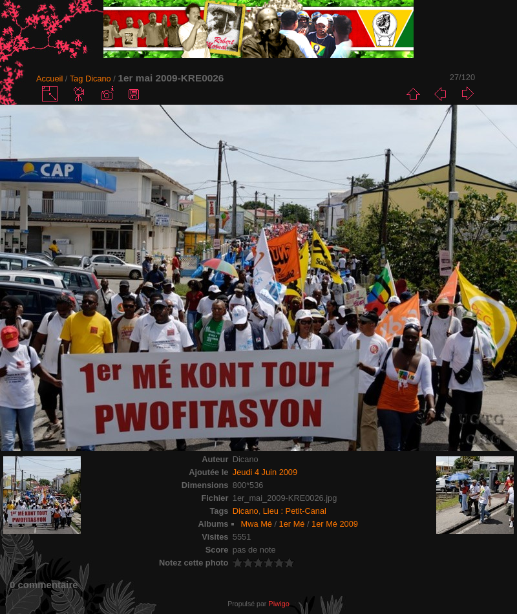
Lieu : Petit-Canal (294, 511)
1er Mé (292, 524)
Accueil (49, 78)
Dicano (98, 78)
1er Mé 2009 (334, 524)
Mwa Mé (256, 524)
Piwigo (278, 604)
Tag (76, 78)
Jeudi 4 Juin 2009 (265, 472)
